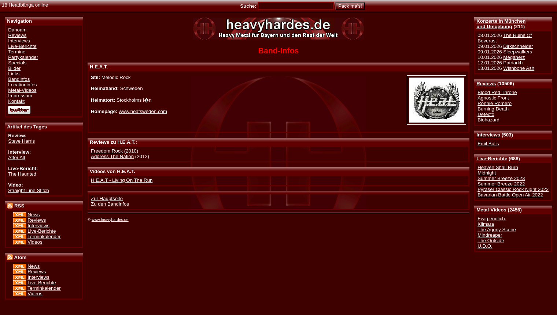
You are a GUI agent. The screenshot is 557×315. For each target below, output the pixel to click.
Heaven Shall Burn (497, 167)
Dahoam (17, 30)
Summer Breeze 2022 (501, 184)
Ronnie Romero (494, 103)
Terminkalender (44, 236)
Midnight (486, 173)
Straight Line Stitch (28, 190)
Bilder (14, 68)
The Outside (490, 240)
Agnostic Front (493, 98)
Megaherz (514, 57)
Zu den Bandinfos (110, 204)
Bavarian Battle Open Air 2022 (510, 195)
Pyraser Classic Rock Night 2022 (513, 189)
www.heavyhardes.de (110, 219)
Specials (17, 62)
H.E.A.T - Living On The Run (121, 180)
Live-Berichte (491, 158)
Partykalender (23, 57)
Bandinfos (19, 79)
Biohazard (488, 120)
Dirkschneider (518, 46)
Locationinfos (22, 84)
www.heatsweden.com (143, 111)
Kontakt (16, 101)
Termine (16, 52)
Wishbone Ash (518, 68)
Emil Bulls (488, 143)
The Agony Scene (496, 229)
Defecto (485, 114)
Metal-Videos (491, 210)
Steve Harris (21, 141)
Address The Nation (112, 156)
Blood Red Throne (497, 92)
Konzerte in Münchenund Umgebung (500, 23)
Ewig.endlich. (491, 218)
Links (13, 73)
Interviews (488, 135)
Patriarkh (513, 62)
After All (16, 157)
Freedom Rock (107, 151)
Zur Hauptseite (107, 198)
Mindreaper (489, 235)
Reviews (486, 83)
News (33, 214)
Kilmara (485, 224)
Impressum (20, 95)
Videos (34, 242)
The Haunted (22, 174)
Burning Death (493, 109)
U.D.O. (485, 246)
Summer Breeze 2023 (501, 178)
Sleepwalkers (517, 52)
